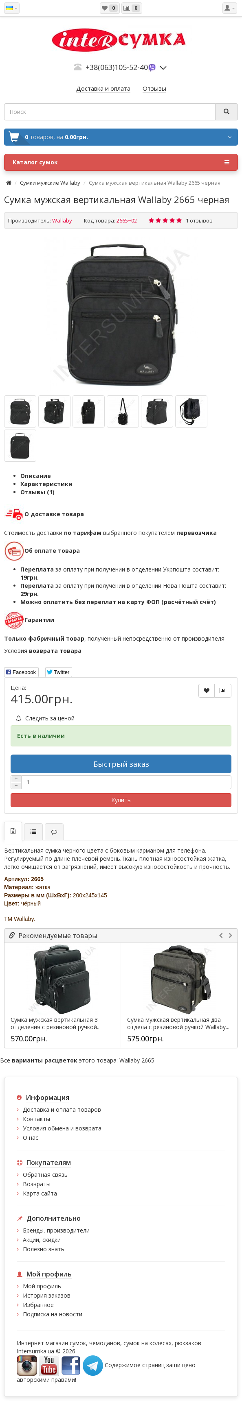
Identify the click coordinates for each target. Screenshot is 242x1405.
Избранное (38, 1305)
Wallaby (62, 220)
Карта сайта (40, 1193)
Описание (35, 476)
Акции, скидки (42, 1240)
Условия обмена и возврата (62, 1128)
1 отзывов (199, 220)
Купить (121, 800)
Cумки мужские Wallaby (50, 182)
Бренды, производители (56, 1230)
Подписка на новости (52, 1314)
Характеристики (46, 484)
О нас (30, 1137)
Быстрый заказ (121, 764)
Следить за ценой (45, 718)
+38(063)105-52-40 (117, 67)
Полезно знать (43, 1249)
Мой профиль (42, 1286)
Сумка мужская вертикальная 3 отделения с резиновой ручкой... (56, 1023)
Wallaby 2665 (136, 1060)
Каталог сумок (121, 162)
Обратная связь (45, 1174)
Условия (42, 651)
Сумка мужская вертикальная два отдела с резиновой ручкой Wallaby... (178, 1023)
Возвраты (37, 1184)
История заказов (46, 1295)
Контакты (36, 1119)
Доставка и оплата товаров (62, 1109)
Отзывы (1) (37, 492)
